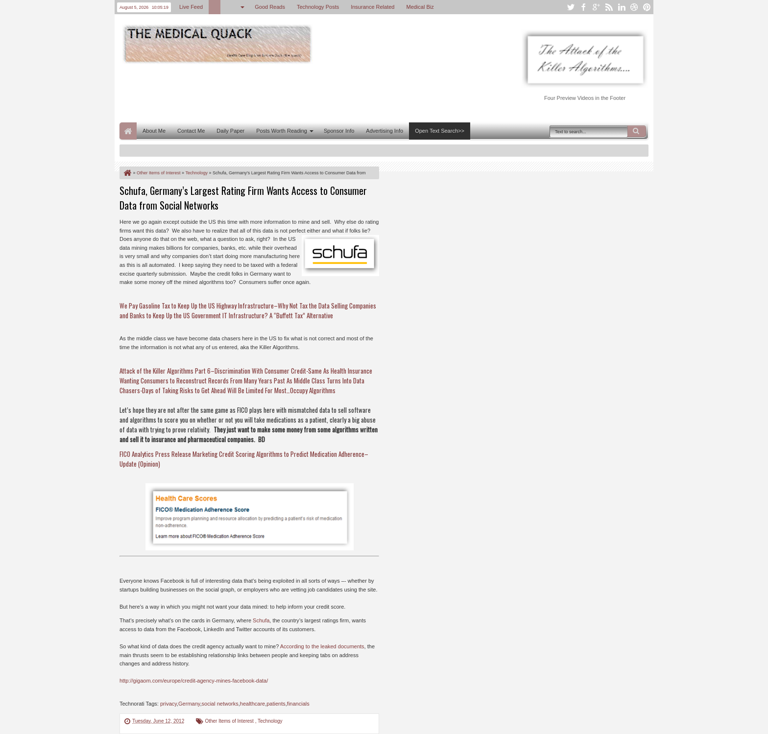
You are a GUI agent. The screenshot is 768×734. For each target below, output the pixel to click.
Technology (270, 721)
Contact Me (191, 131)
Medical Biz (419, 7)
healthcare (252, 704)
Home (128, 131)
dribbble (634, 7)
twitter (570, 7)
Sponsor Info (339, 131)
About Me (154, 131)
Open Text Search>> (439, 131)
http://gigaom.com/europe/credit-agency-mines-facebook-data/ (194, 681)
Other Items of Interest (230, 721)
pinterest (647, 7)
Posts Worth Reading (281, 131)
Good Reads (270, 7)
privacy (168, 704)
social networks (220, 704)
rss (608, 7)
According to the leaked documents (322, 646)
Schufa (261, 620)
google (596, 7)
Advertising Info (384, 131)
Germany (189, 704)
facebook (583, 7)
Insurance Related (372, 7)
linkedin (621, 7)
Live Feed (191, 7)
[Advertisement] (298, 92)
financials (298, 704)
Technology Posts (318, 7)
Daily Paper (230, 131)
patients (276, 704)
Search (636, 131)
